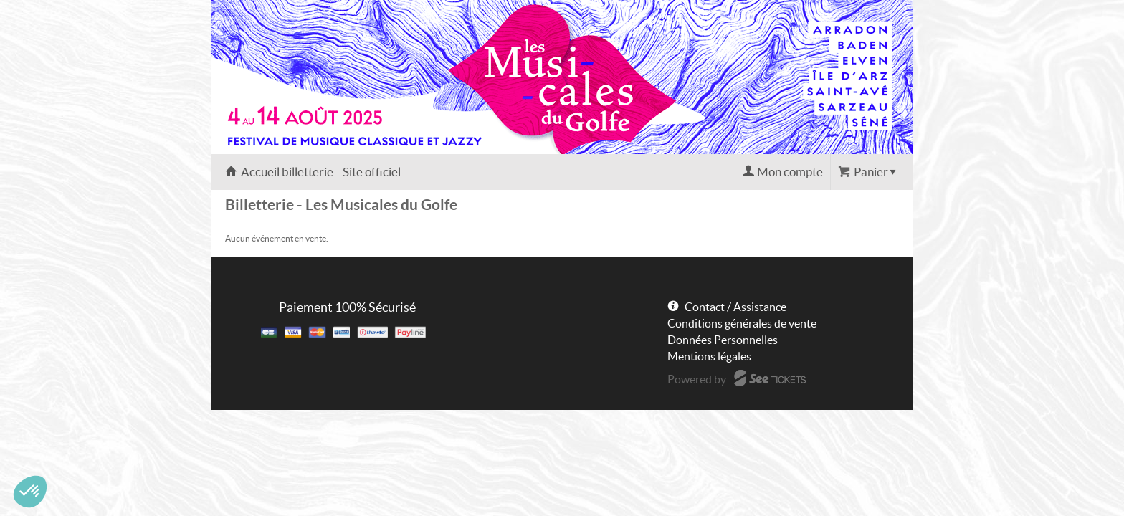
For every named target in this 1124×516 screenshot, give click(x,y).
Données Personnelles (722, 339)
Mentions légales (709, 356)
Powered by (696, 379)
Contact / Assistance (735, 306)
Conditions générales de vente (741, 323)
